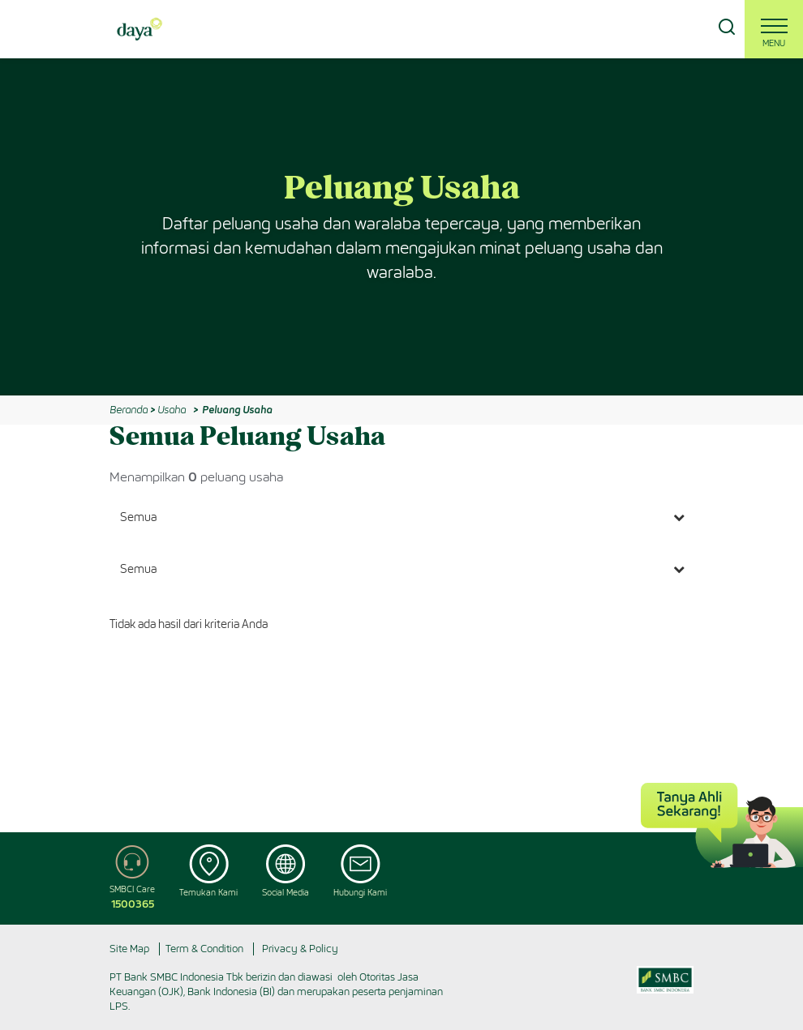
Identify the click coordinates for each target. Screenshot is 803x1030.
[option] (401, 226)
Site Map (129, 948)
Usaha (171, 410)
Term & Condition (204, 948)
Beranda (129, 410)
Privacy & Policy (300, 948)
